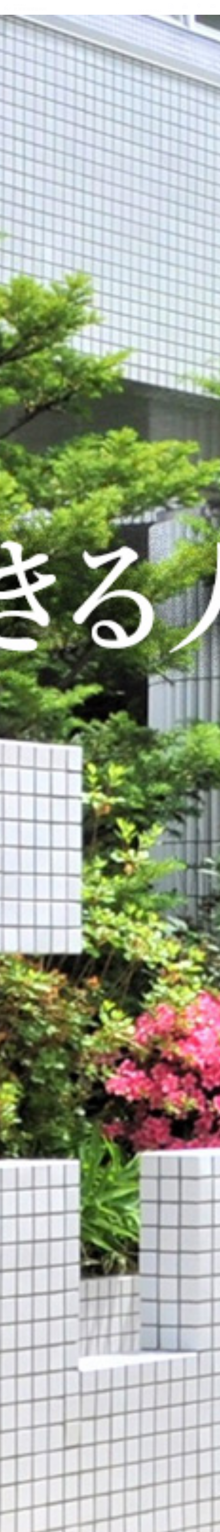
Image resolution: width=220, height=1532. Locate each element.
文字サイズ (120, 3)
